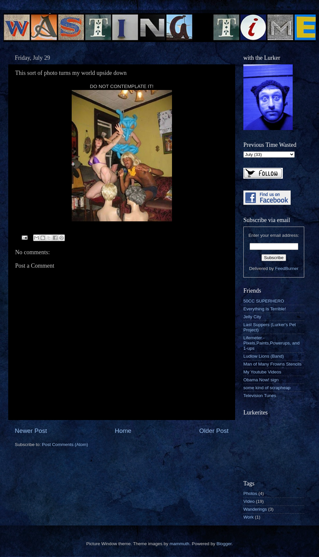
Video (249, 501)
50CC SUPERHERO (263, 301)
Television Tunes (259, 395)
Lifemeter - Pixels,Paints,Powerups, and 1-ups (271, 343)
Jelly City (252, 316)
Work (248, 517)
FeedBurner (286, 268)
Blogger (224, 543)
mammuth (179, 543)
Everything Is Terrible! (264, 308)
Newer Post (31, 430)
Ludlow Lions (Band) (263, 356)
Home (123, 430)
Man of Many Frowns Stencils (272, 364)
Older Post (214, 430)
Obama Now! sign (261, 379)
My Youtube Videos (262, 371)
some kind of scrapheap (266, 387)
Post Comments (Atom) (65, 444)
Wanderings (255, 509)
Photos (250, 493)
